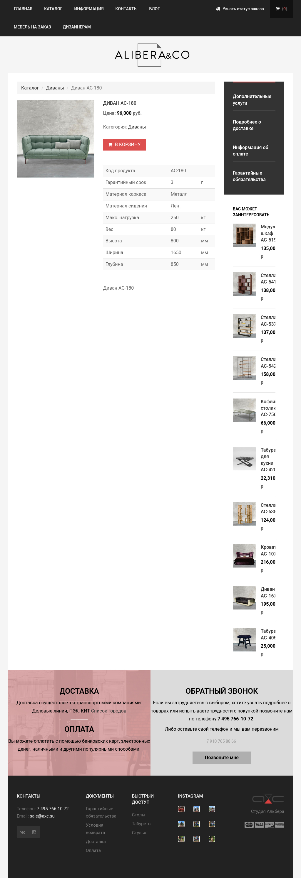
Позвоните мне (222, 757)
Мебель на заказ (32, 27)
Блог (154, 8)
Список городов (108, 711)
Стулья (139, 832)
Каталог (53, 8)
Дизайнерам (77, 27)
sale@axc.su (42, 816)
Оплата (93, 850)
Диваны (55, 88)
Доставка (96, 841)
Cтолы (138, 815)
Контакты (127, 8)
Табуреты (142, 823)
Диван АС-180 (119, 103)
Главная (23, 8)
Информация (88, 8)
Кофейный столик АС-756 (272, 408)
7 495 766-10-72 (52, 808)
